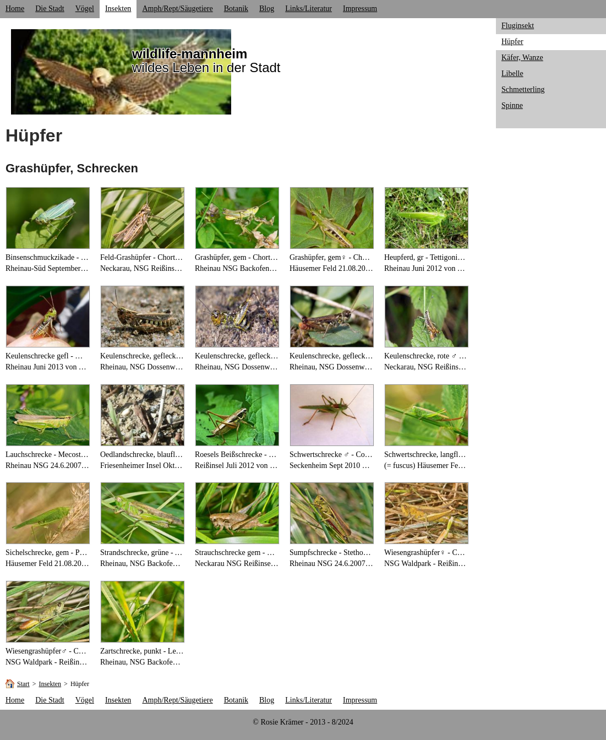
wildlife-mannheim (189, 53)
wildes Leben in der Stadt (206, 67)
